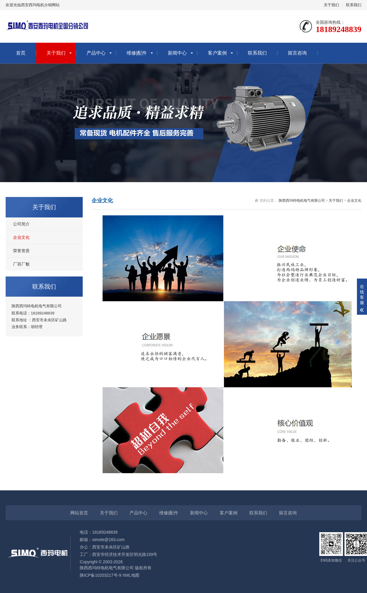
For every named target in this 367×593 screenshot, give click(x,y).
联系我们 (353, 5)
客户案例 (217, 52)
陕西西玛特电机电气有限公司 (302, 200)
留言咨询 (297, 52)
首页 (20, 52)
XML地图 (130, 575)
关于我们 (331, 5)
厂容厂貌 (21, 264)
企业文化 (21, 237)
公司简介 (21, 224)
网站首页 (79, 512)
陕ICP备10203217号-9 (100, 575)
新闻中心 (177, 52)
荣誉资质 (21, 250)
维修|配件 (137, 52)
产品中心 (96, 52)
